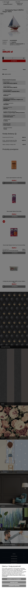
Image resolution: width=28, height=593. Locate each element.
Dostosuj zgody (14, 582)
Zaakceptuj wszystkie (14, 585)
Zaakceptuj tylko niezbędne (14, 579)
